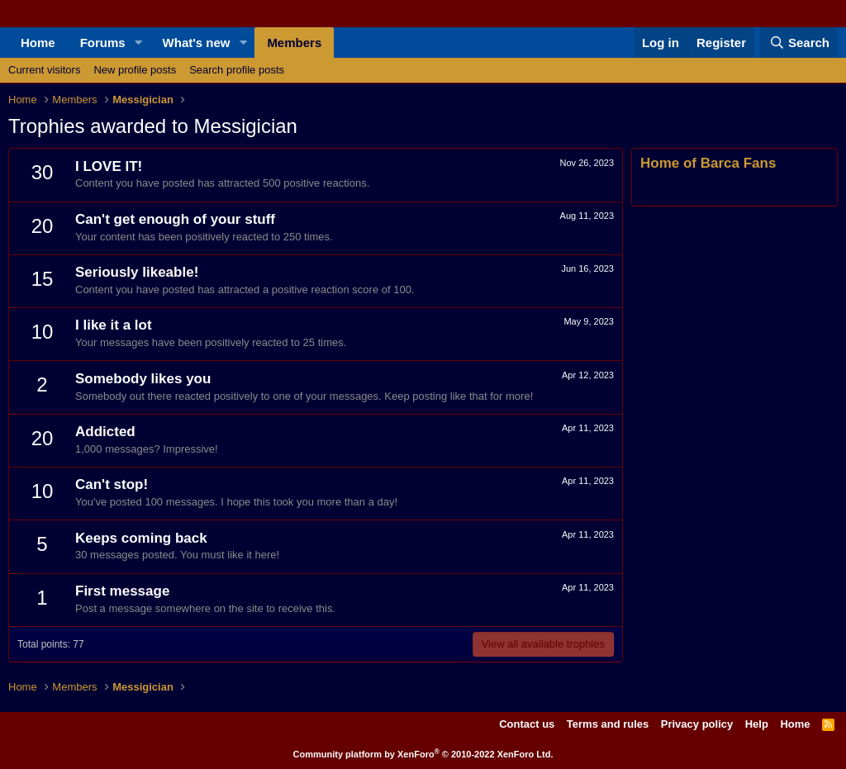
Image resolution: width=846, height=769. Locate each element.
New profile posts (134, 70)
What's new (197, 43)
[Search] (799, 42)
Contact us (526, 724)
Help (756, 724)
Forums (103, 43)
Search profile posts (236, 70)
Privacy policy (697, 724)
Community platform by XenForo (423, 754)
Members (294, 43)
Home (38, 43)
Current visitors (44, 70)
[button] (138, 42)
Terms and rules (608, 724)
